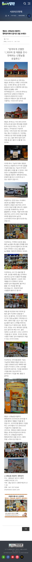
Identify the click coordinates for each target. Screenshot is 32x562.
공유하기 (29, 16)
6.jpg (7, 39)
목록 (26, 529)
